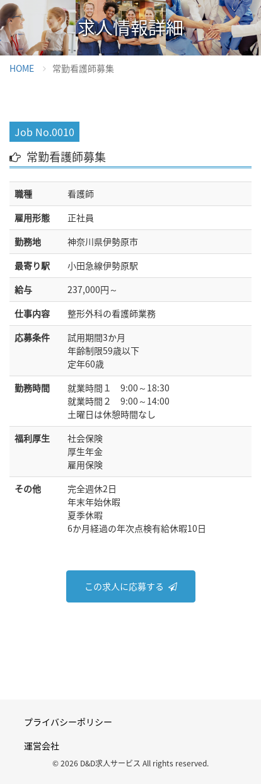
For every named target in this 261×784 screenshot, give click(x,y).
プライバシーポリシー (68, 721)
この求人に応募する (124, 586)
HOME (21, 68)
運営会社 (41, 745)
